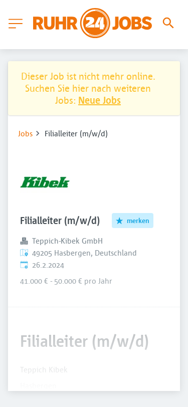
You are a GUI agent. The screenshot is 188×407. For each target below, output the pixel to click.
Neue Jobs (99, 100)
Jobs (25, 133)
